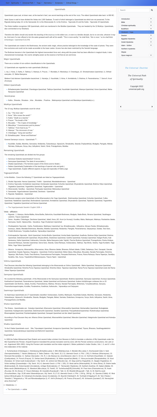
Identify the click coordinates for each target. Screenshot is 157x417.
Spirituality (16, 3)
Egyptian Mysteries (137, 38)
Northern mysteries (128, 49)
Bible (137, 22)
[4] (31, 244)
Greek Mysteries (137, 42)
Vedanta (21, 139)
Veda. (78, 15)
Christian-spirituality (137, 25)
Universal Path (29, 3)
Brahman (51, 35)
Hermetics (48, 3)
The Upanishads (14, 389)
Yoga (39, 3)
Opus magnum (137, 55)
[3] (35, 139)
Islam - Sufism (137, 45)
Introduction (137, 18)
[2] (29, 127)
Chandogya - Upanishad (14, 40)
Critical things (72, 3)
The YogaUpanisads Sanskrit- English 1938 (24, 207)
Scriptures (59, 3)
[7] (16, 380)
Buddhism (137, 28)
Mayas (123, 52)
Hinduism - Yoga (137, 32)
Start (7, 3)
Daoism (137, 35)
